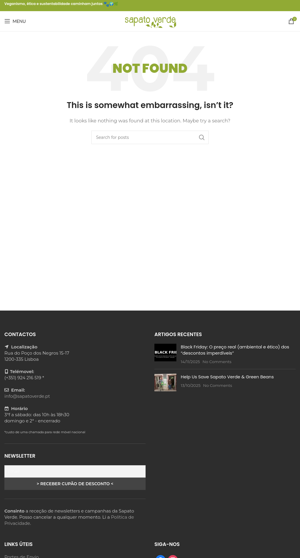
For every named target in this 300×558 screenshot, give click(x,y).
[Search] (150, 137)
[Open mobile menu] (15, 21)
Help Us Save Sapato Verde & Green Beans (227, 377)
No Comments (216, 361)
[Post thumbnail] (165, 354)
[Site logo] (150, 20)
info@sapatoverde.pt (27, 396)
